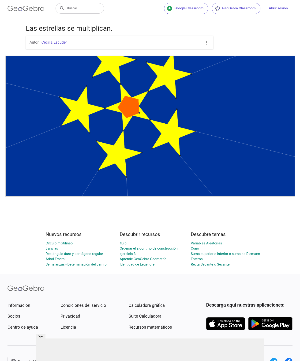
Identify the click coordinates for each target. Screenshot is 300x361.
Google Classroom (185, 8)
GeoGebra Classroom (235, 8)
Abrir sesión (278, 8)
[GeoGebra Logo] (26, 8)
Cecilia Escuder (54, 42)
